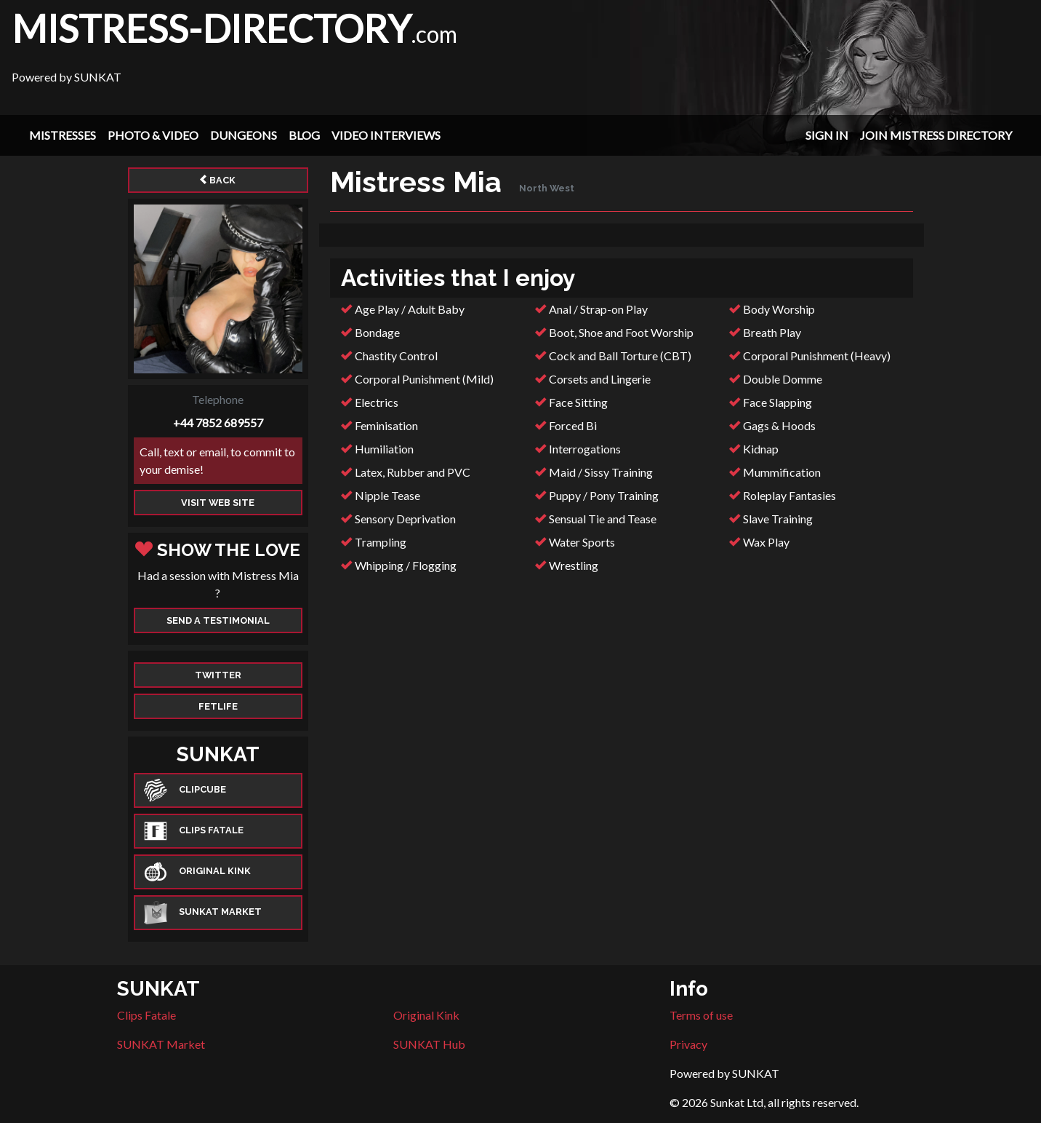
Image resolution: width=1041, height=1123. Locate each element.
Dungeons (243, 135)
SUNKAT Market (161, 1044)
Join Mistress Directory (936, 135)
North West (546, 188)
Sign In (826, 135)
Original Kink (426, 1015)
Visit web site (217, 502)
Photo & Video (153, 135)
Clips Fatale (146, 1015)
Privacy (688, 1044)
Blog (304, 135)
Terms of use (701, 1015)
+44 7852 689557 (218, 422)
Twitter (218, 675)
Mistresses (62, 135)
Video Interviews (386, 135)
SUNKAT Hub (429, 1044)
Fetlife (218, 706)
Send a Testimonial (218, 620)
